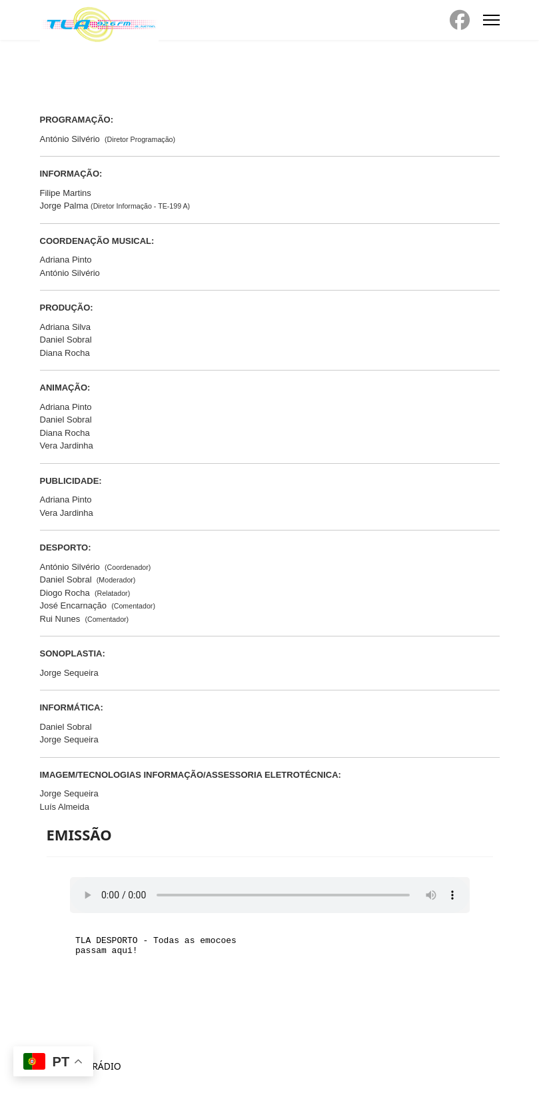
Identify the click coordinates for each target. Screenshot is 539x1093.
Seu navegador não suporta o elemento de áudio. (270, 895)
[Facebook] (460, 20)
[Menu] (491, 20)
